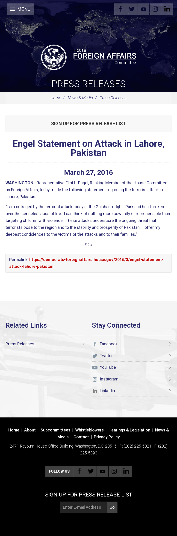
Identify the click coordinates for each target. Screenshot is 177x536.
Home (55, 97)
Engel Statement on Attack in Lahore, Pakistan (88, 148)
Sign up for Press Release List (88, 123)
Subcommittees (55, 430)
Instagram (155, 9)
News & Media (80, 97)
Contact (81, 436)
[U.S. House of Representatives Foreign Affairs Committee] (88, 56)
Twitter (132, 9)
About (30, 430)
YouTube (143, 9)
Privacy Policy (107, 436)
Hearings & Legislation (129, 430)
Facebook (120, 9)
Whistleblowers (89, 430)
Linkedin (167, 9)
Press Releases (88, 84)
